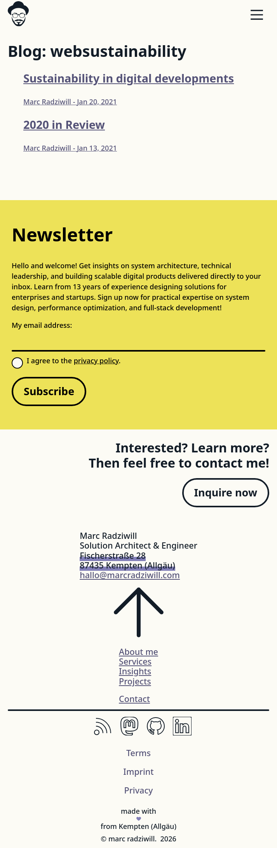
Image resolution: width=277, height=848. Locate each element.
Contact (134, 698)
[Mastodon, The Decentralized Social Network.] (129, 732)
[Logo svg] (18, 13)
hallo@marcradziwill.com (130, 575)
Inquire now (225, 492)
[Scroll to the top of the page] (138, 617)
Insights (135, 671)
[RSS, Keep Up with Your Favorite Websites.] (103, 732)
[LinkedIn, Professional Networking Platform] (182, 732)
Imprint (138, 771)
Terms (138, 752)
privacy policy (96, 360)
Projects (135, 681)
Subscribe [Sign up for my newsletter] (49, 391)
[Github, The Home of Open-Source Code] (155, 732)
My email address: (42, 325)
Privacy (138, 790)
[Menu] (257, 16)
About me (138, 651)
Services (135, 661)
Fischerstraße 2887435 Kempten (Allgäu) (127, 560)
